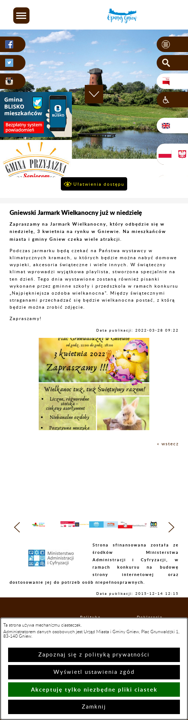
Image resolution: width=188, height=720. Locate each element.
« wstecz (168, 444)
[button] (21, 15)
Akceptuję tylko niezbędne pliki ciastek (94, 689)
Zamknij (94, 707)
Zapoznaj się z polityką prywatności (94, 655)
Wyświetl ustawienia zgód (94, 672)
